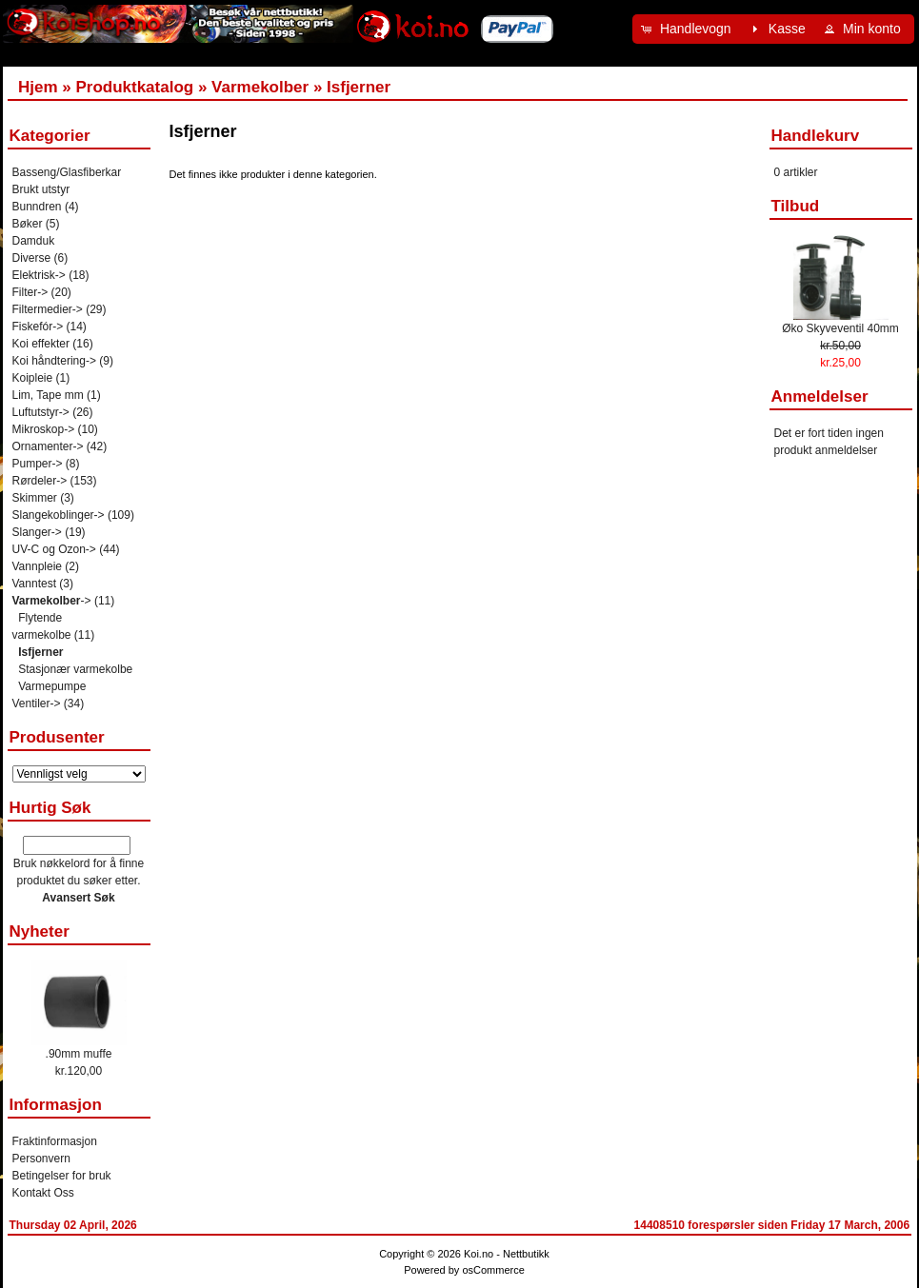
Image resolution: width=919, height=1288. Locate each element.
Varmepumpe (52, 686)
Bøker (27, 223)
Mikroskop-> (43, 429)
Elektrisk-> (39, 275)
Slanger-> (37, 532)
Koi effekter (41, 343)
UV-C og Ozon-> (54, 549)
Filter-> (30, 292)
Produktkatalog (134, 87)
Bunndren (37, 206)
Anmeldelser (820, 396)
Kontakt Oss (43, 1192)
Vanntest (34, 583)
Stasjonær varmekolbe (75, 669)
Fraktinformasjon (54, 1141)
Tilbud (795, 206)
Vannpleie (37, 566)
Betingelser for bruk (61, 1175)
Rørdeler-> (40, 480)
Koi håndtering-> (54, 360)
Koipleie (32, 378)
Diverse (31, 258)
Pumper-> (37, 463)
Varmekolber (260, 87)
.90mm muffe (79, 1053)
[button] (688, 29)
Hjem (38, 87)
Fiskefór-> (38, 326)
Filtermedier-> (47, 309)
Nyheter (40, 931)
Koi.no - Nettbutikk (506, 1253)
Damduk (33, 241)
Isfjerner (358, 87)
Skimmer (34, 498)
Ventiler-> (36, 703)
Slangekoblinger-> (58, 515)
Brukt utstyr (41, 189)
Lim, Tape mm (48, 395)
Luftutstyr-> (41, 412)
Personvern (41, 1158)
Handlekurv (815, 136)
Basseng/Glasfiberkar (67, 172)
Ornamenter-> (48, 446)
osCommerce (493, 1270)
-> (51, 600)
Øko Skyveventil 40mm (840, 328)
